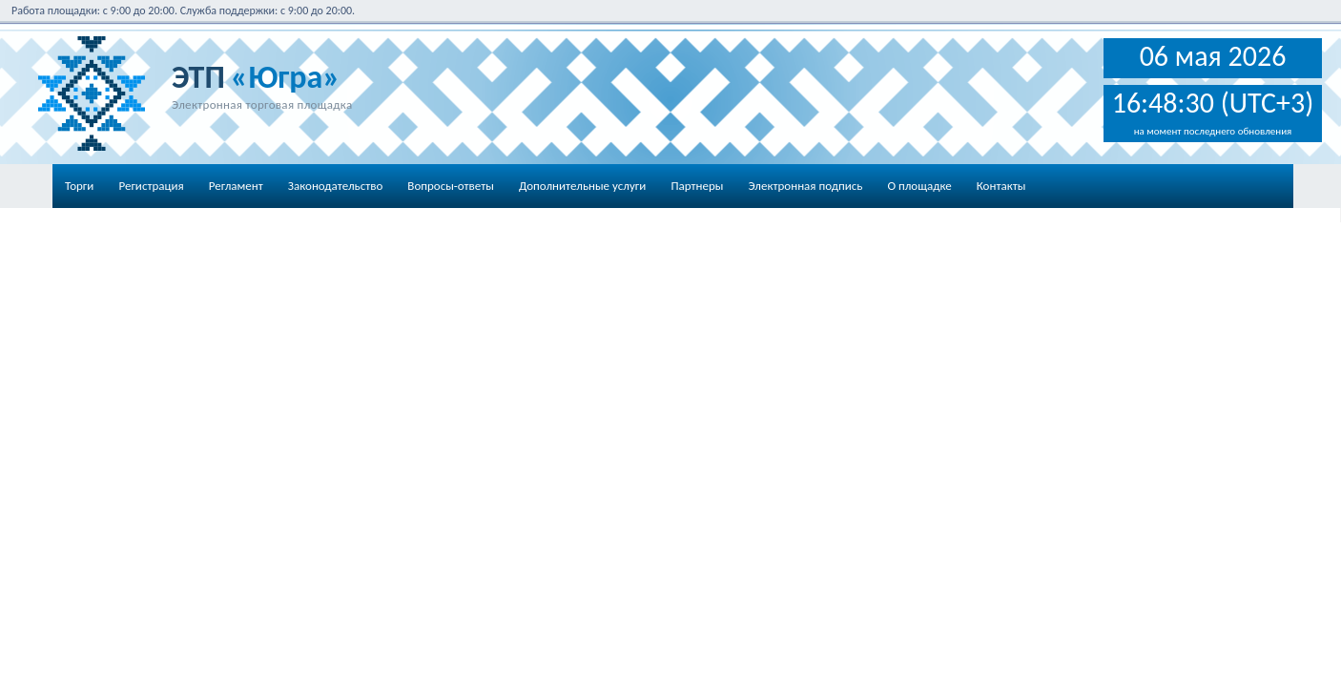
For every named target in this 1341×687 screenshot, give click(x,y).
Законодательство (335, 185)
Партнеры (696, 185)
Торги (79, 185)
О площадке (919, 185)
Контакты (1001, 185)
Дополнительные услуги (582, 185)
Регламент (236, 185)
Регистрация (150, 185)
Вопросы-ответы (450, 185)
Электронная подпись (805, 185)
